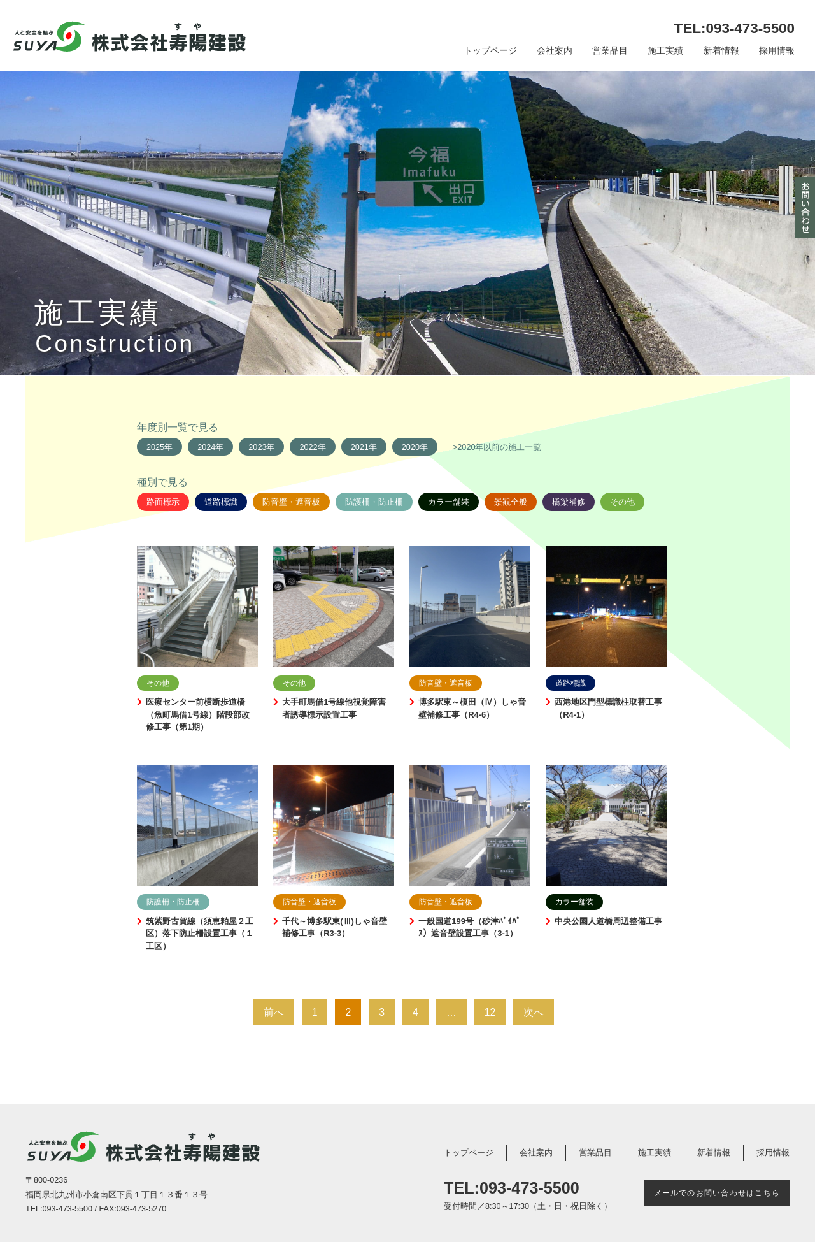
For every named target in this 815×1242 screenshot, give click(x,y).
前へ (274, 1012)
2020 (411, 447)
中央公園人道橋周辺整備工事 (608, 921)
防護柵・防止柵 (374, 502)
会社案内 (554, 50)
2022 (308, 447)
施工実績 (665, 50)
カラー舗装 (448, 502)
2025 (155, 447)
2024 (206, 447)
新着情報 (721, 50)
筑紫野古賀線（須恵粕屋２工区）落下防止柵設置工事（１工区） (199, 933)
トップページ (490, 50)
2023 (257, 447)
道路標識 (220, 502)
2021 (360, 447)
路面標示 (163, 502)
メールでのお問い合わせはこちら (717, 1192)
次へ (533, 1012)
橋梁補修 (568, 502)
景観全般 (510, 502)
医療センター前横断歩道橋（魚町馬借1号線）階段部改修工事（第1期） (198, 714)
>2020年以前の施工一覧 (497, 447)
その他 (622, 502)
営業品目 (610, 50)
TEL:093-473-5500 (734, 28)
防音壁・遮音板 (291, 502)
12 (490, 1012)
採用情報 (777, 50)
